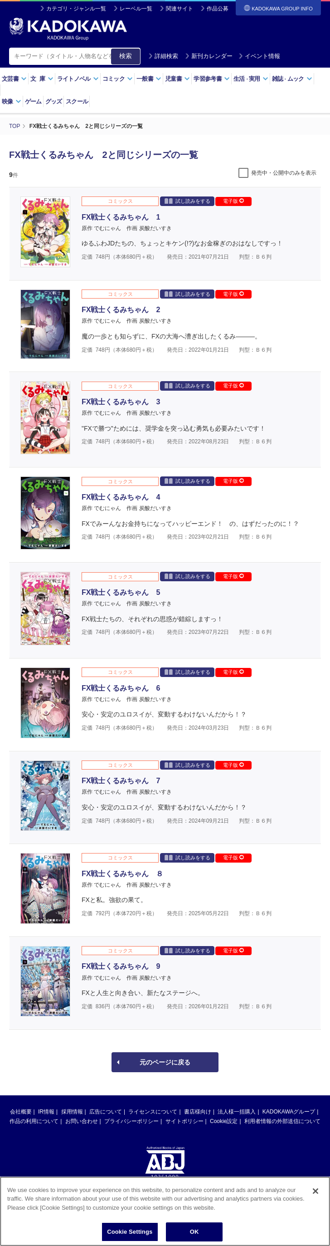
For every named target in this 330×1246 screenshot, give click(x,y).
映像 (11, 101)
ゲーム (33, 101)
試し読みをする (187, 201)
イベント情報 (259, 56)
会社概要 (21, 1112)
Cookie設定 (224, 1121)
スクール (77, 101)
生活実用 (250, 78)
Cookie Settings (129, 1234)
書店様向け (197, 1112)
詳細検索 (163, 56)
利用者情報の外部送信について (282, 1121)
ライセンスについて (152, 1112)
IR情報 (46, 1112)
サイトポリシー (184, 1121)
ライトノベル (78, 78)
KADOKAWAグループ (288, 1112)
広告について (105, 1112)
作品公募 (217, 8)
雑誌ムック (292, 78)
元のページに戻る (165, 1062)
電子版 (233, 201)
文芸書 (14, 78)
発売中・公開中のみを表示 (283, 173)
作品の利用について (34, 1121)
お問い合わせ (81, 1121)
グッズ (53, 101)
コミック (117, 78)
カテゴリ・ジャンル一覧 (76, 8)
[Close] (315, 1194)
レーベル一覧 (136, 8)
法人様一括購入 (237, 1112)
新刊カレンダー (209, 56)
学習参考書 (212, 78)
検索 (125, 55)
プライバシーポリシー (131, 1121)
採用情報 (72, 1112)
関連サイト (179, 8)
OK (194, 1234)
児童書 (177, 78)
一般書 (148, 78)
